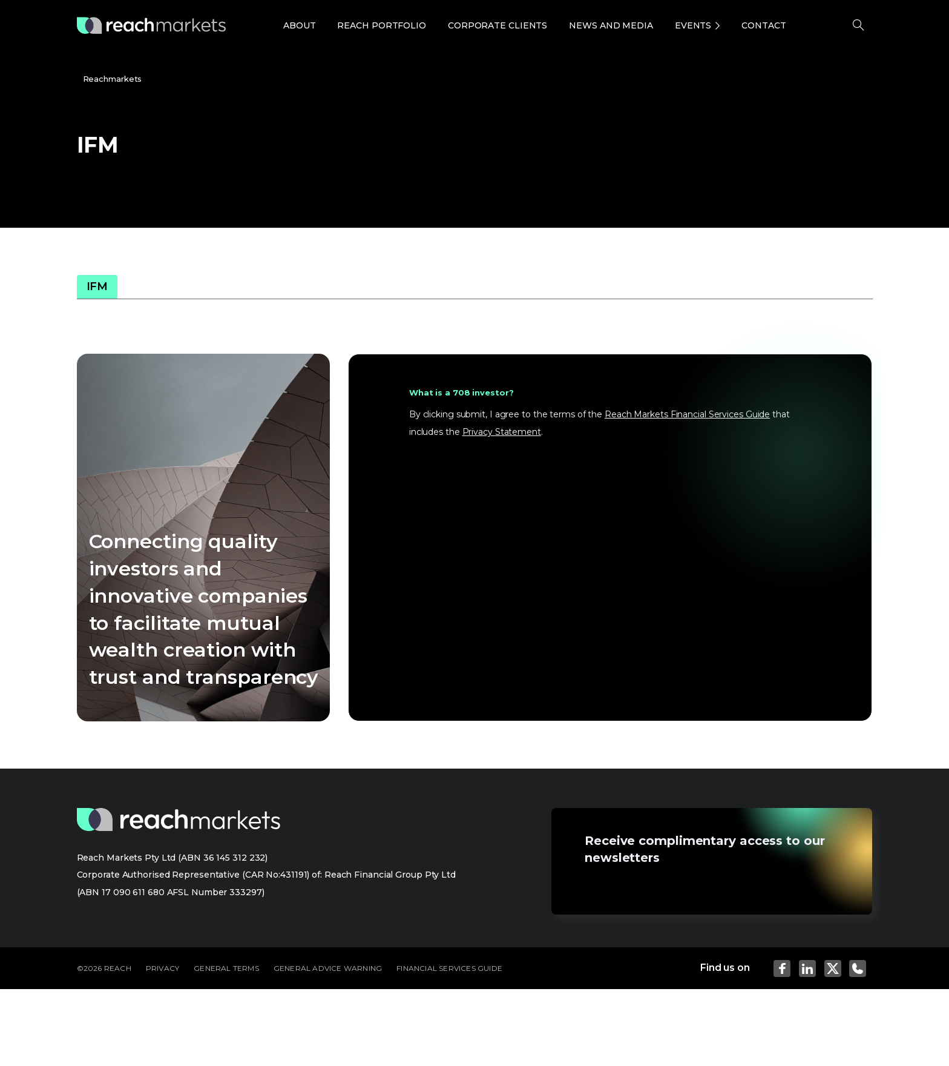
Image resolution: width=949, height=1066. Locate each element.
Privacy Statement (501, 431)
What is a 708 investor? (461, 392)
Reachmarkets (112, 79)
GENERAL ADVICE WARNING (328, 968)
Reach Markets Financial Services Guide (687, 414)
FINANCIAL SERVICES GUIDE (449, 968)
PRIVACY (162, 968)
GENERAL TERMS (226, 968)
